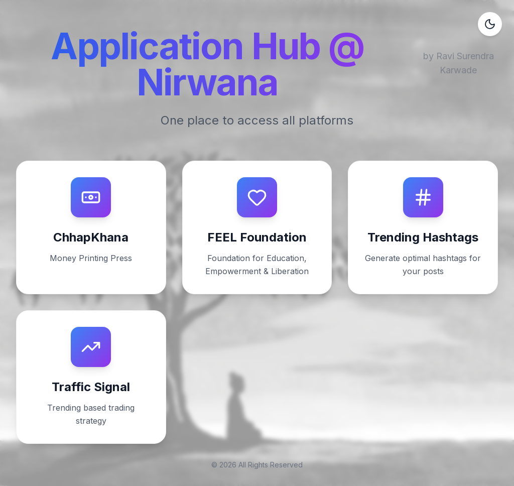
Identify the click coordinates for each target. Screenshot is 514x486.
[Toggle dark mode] (490, 24)
